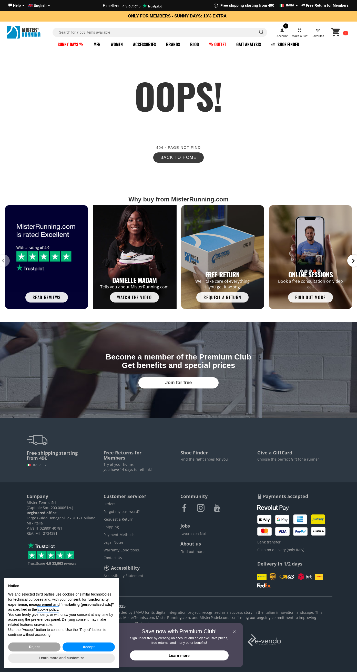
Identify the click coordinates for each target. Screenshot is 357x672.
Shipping (111, 526)
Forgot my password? (122, 511)
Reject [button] (34, 647)
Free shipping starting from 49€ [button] (256, 5)
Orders (110, 503)
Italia (37, 464)
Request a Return (119, 519)
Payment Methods (119, 534)
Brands (173, 44)
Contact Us (113, 557)
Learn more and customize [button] (61, 658)
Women (117, 44)
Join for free (178, 382)
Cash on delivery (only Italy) (280, 549)
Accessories (144, 44)
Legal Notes (114, 542)
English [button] (39, 5)
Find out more (192, 551)
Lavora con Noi (193, 533)
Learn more (179, 655)
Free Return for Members (325, 5)
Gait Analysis (248, 44)
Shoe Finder (285, 44)
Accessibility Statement (123, 575)
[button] (16, 5)
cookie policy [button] (48, 609)
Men (97, 44)
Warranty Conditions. (122, 550)
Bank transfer (269, 542)
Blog (194, 44)
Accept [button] (89, 647)
